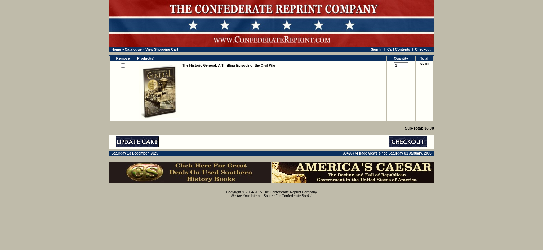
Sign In (376, 49)
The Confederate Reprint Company (290, 192)
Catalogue (133, 49)
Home (116, 49)
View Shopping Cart (161, 49)
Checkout (423, 49)
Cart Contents (398, 49)
